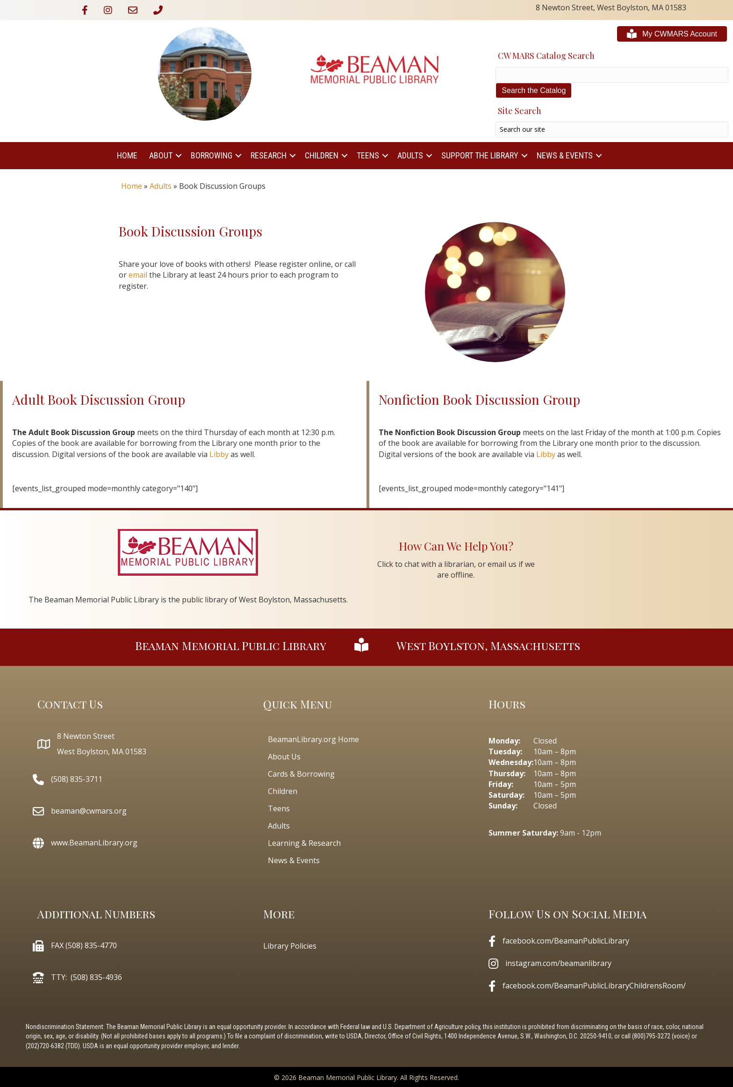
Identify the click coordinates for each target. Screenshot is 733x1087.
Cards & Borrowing (301, 774)
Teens (368, 155)
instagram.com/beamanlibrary (558, 963)
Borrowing (211, 155)
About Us (284, 756)
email (138, 275)
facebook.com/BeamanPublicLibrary (566, 941)
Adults (410, 155)
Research (269, 155)
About (160, 155)
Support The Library (479, 155)
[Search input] (612, 129)
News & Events (565, 155)
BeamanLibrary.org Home (313, 739)
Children (321, 155)
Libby (219, 454)
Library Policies (289, 946)
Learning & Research (304, 843)
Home (127, 155)
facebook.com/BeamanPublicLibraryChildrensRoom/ (594, 985)
